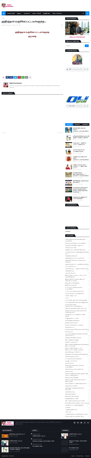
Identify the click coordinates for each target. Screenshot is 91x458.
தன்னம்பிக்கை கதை (77, 392)
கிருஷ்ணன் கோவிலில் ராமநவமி (77, 338)
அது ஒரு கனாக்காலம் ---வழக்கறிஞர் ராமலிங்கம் (77, 264)
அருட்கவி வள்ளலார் (77, 273)
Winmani (11, 456)
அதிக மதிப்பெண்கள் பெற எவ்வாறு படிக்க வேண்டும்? (77, 261)
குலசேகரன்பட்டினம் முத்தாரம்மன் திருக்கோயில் (77, 354)
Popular (69, 124)
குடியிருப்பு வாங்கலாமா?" (77, 342)
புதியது (4, 132)
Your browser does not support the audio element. (77, 69)
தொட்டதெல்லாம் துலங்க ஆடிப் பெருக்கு (77, 401)
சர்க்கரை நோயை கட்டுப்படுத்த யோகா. (77, 369)
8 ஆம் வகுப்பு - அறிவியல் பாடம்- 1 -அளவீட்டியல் (79, 143)
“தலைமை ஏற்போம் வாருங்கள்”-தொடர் (77, 416)
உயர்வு (77, 298)
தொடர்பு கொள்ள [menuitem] (57, 13)
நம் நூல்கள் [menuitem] (27, 13)
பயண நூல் (77, 407)
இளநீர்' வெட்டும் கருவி (77, 285)
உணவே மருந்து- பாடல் (77, 296)
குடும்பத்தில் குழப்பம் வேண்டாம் (77, 352)
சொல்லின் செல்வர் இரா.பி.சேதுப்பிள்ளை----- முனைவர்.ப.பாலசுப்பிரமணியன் (81, 174)
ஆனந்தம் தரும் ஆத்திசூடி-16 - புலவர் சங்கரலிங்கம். (80, 197)
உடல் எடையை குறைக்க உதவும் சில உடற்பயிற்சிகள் (77, 288)
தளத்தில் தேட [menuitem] (46, 13)
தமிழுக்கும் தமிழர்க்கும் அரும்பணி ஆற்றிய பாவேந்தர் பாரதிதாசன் (81, 136)
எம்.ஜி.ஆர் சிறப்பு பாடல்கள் (77, 318)
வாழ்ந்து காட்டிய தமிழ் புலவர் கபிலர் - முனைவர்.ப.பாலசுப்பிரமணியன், (81, 158)
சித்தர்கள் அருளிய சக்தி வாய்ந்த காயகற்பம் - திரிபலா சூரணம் (77, 380)
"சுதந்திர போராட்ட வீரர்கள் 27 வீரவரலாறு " (77, 250)
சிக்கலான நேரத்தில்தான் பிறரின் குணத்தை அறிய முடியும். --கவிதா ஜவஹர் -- (77, 374)
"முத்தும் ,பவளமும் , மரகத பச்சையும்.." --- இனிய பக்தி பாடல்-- (80, 166)
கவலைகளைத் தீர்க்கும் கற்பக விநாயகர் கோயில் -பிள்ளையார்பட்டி (77, 334)
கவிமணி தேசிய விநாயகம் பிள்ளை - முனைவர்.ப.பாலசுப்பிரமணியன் (81, 129)
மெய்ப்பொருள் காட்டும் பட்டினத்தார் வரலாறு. (78, 150)
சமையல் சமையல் (77, 363)
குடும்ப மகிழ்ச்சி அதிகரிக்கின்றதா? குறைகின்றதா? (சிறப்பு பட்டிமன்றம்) (77, 345)
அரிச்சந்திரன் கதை (76, 271)
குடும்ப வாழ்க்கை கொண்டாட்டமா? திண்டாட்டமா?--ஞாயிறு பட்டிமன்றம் (77, 349)
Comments (85, 124)
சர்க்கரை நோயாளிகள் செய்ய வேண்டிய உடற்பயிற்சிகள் (77, 366)
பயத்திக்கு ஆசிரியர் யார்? (77, 410)
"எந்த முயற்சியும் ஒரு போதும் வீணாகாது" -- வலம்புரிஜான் (77, 240)
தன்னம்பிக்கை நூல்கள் (77, 394)
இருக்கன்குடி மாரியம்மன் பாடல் (17, 434)
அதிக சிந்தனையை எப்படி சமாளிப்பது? (77, 258)
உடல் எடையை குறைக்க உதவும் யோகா (77, 291)
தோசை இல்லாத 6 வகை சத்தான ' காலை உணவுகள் (77, 403)
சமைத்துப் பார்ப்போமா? (77, 361)
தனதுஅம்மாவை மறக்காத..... (77, 386)
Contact (87, 456)
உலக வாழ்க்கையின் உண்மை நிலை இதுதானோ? (77, 303)
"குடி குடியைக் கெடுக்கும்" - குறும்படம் (77, 245)
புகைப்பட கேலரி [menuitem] (36, 13)
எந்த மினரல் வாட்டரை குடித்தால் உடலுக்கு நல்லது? (77, 315)
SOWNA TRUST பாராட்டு (15, 441)
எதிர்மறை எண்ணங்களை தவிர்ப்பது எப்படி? (77, 308)
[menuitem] (4, 13)
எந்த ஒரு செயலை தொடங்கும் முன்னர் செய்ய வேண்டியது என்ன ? (77, 311)
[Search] (75, 45)
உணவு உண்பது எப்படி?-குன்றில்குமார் (77, 293)
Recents (77, 124)
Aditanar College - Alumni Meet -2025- (44, 441)
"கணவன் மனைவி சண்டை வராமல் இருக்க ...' (77, 243)
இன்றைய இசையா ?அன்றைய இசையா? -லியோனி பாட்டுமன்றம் (77, 280)
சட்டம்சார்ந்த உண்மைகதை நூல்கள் (77, 359)
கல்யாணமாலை (76, 332)
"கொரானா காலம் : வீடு (77, 248)
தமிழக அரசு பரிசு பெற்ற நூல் (77, 396)
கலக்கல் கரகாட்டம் (77, 327)
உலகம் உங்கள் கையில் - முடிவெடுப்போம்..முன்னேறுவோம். (77, 305)
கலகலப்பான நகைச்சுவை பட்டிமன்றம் (77, 325)
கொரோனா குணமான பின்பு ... (76, 356)
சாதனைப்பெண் (77, 371)
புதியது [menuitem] (18, 13)
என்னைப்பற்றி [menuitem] (10, 13)
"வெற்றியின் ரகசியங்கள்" (77, 256)
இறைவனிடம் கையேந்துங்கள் (77, 283)
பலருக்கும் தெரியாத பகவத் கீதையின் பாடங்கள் (77, 414)
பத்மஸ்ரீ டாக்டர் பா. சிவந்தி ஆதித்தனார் (76, 405)
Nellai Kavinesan (15, 83)
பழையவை (59, 132)
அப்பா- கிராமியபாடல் (76, 266)
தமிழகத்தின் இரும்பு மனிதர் (77, 398)
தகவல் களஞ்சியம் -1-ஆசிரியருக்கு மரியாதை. (77, 383)
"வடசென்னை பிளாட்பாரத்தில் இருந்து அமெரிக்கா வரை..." (77, 253)
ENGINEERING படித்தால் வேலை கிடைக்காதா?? (81, 181)
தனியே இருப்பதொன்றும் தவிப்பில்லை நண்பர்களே (77, 389)
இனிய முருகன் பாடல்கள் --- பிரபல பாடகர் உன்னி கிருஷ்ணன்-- (77, 276)
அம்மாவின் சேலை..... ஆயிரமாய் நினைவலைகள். (77, 269)
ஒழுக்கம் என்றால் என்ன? (77, 323)
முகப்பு (3, 18)
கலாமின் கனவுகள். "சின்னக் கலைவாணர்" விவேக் (77, 330)
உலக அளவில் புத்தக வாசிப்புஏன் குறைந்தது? (77, 300)
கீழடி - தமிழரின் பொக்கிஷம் (77, 340)
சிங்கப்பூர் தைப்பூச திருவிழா (77, 377)
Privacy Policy (79, 456)
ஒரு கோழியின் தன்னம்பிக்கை (77, 320)
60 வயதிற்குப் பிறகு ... (38, 446)
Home (73, 456)
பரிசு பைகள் (77, 412)
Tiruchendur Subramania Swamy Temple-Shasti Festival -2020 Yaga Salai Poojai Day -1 (80, 190)
